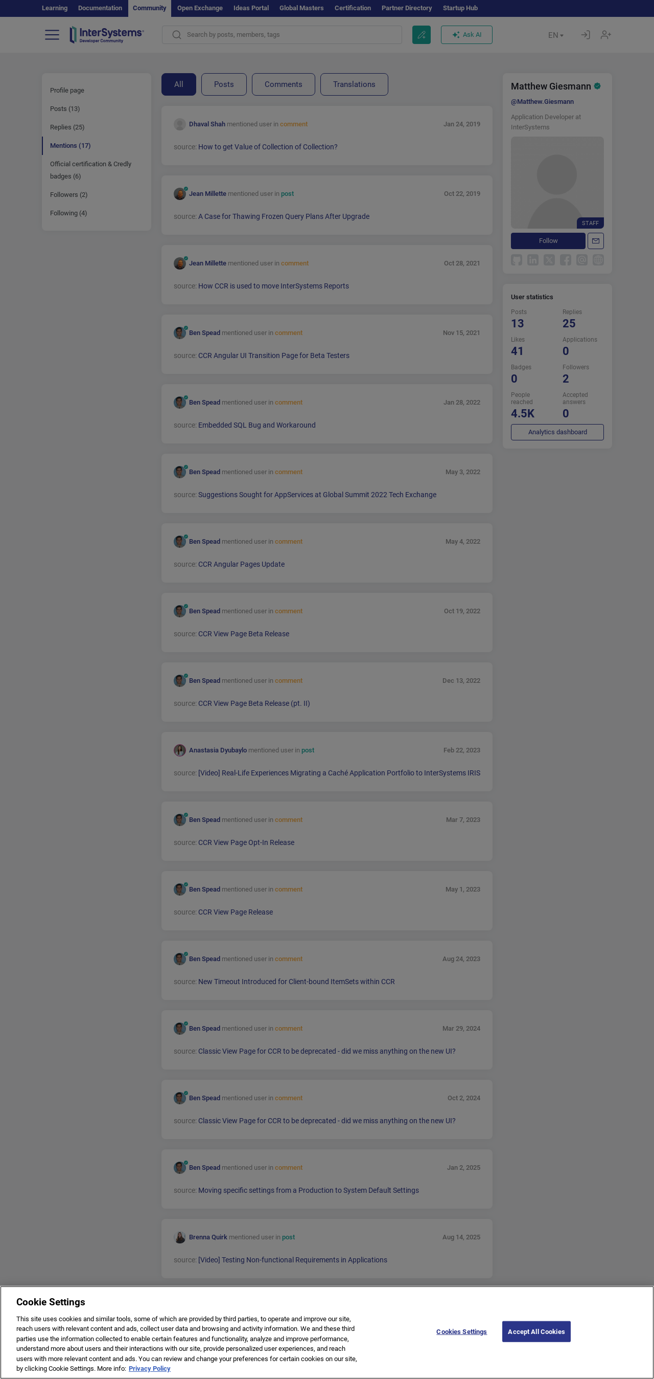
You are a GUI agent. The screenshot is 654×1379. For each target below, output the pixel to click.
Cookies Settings (461, 1339)
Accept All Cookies (536, 1339)
